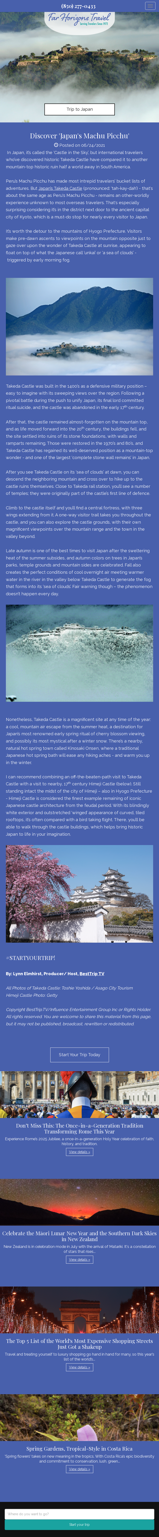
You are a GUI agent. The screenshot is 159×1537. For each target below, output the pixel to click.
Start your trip (79, 1524)
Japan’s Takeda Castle (60, 188)
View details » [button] (79, 1152)
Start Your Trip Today (79, 1054)
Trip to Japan (79, 109)
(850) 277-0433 (78, 5)
